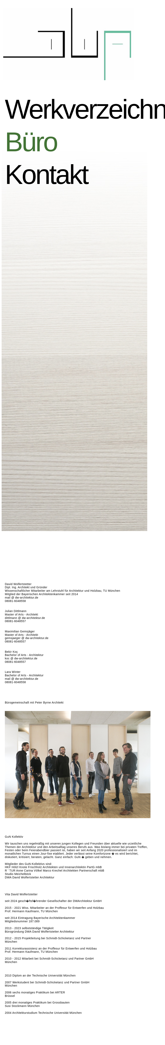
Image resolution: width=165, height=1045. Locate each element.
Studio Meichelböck (18, 874)
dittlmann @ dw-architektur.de (25, 618)
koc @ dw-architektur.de (21, 658)
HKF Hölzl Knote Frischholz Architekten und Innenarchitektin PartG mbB (53, 867)
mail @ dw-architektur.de (21, 597)
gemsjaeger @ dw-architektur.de (26, 638)
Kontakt (55, 174)
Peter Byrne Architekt (49, 702)
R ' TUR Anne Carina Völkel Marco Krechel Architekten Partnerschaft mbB (54, 870)
